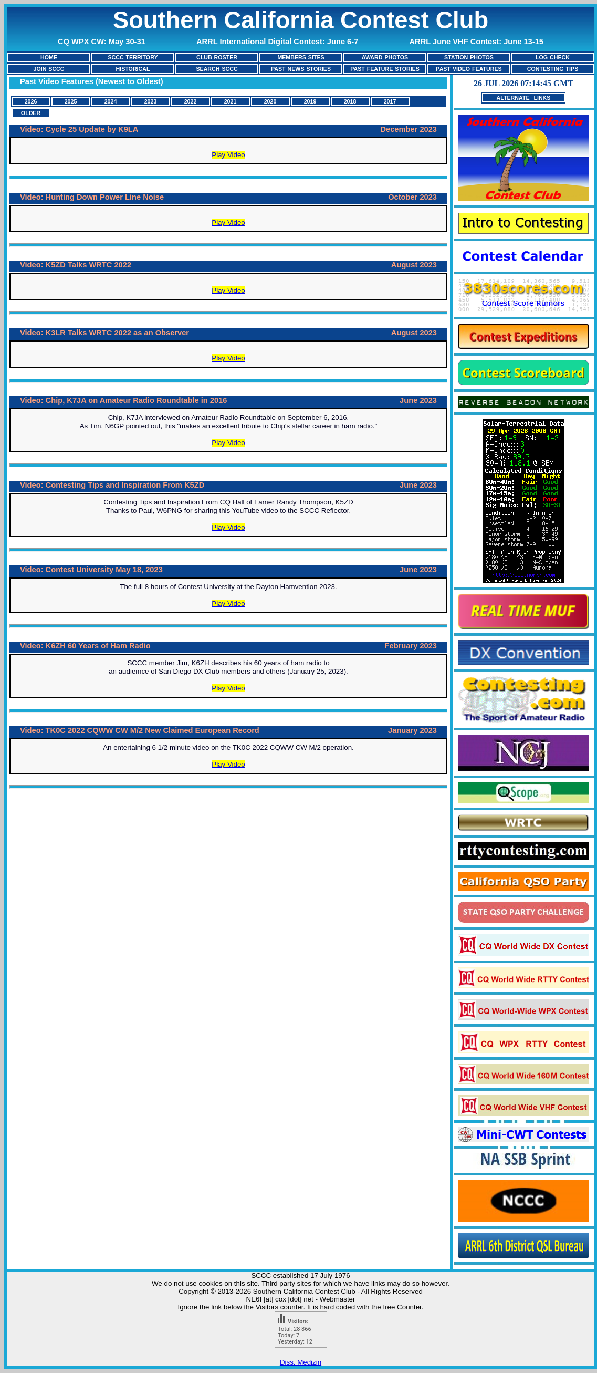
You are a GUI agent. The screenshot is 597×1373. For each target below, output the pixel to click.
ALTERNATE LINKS (524, 98)
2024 (110, 101)
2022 (190, 101)
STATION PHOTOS (469, 57)
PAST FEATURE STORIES (385, 69)
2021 (230, 101)
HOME (48, 57)
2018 (350, 101)
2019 (310, 101)
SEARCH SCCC (216, 69)
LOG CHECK (553, 57)
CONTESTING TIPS (553, 69)
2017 (390, 101)
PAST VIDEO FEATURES (468, 69)
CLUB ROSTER (216, 57)
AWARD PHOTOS (385, 57)
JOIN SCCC (48, 69)
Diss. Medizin (300, 1362)
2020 (270, 101)
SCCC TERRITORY (133, 57)
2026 (31, 101)
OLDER (30, 113)
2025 (71, 101)
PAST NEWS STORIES (301, 69)
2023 (150, 101)
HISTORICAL (133, 69)
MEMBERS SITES (300, 57)
